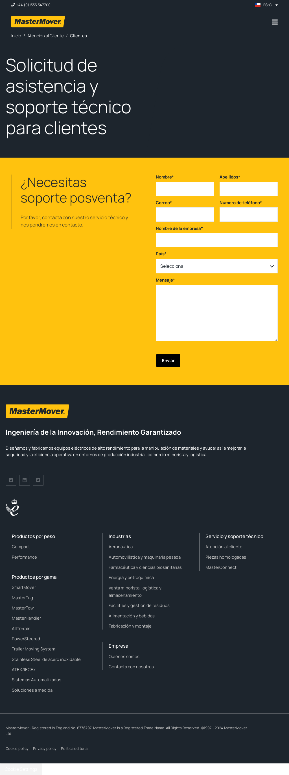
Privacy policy (44, 748)
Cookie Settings (21, 769)
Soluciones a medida (32, 690)
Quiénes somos (124, 656)
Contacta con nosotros (131, 667)
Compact (21, 547)
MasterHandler (26, 618)
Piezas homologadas (225, 557)
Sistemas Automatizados (36, 680)
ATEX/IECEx (24, 669)
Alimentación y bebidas (132, 616)
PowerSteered (26, 639)
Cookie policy (17, 748)
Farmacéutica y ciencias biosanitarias (145, 567)
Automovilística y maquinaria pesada (145, 557)
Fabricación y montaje (130, 626)
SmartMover (24, 587)
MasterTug (22, 598)
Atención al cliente (223, 547)
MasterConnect (221, 567)
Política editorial (74, 748)
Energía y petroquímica (131, 577)
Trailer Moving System (33, 649)
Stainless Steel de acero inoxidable (46, 659)
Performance (24, 557)
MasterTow (23, 608)
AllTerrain (21, 629)
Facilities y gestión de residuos (139, 605)
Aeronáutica (121, 547)
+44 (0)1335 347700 (33, 5)
